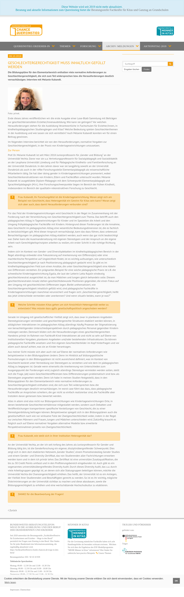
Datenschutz (25, 590)
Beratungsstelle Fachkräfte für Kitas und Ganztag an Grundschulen (129, 9)
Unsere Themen (104, 553)
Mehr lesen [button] (10, 582)
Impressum (14, 590)
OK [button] (176, 581)
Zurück (12, 510)
